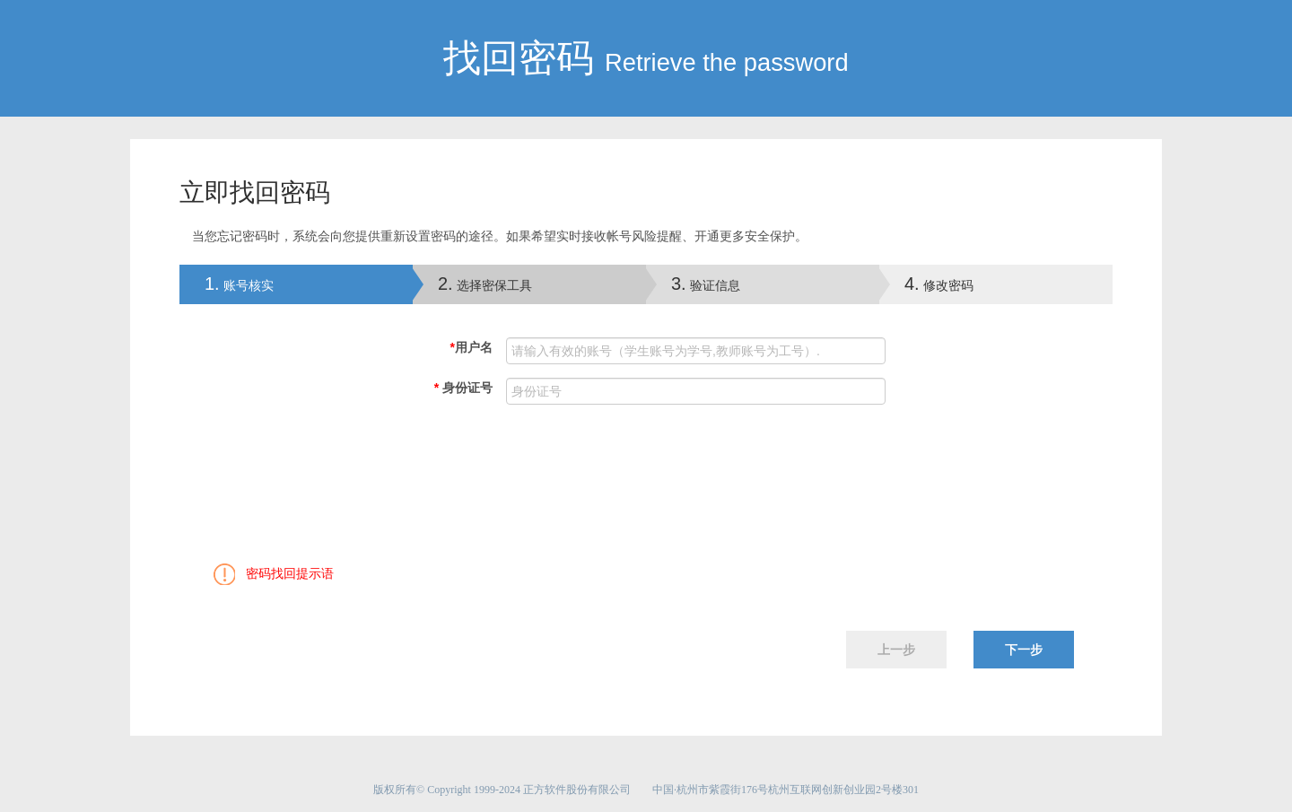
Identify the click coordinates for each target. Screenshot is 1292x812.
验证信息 (705, 283)
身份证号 (463, 387)
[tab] (296, 284)
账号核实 (226, 283)
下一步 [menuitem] (1024, 649)
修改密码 (938, 283)
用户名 (471, 347)
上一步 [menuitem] (896, 649)
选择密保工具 (485, 283)
